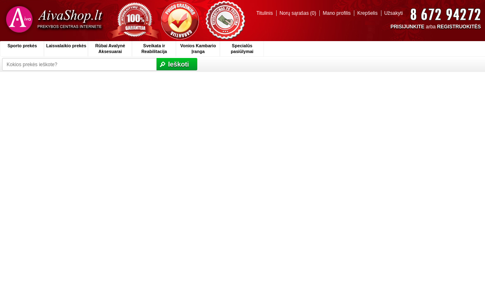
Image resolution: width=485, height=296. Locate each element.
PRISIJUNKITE (407, 27)
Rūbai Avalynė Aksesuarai (110, 48)
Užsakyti (393, 13)
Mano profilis (337, 13)
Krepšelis (367, 13)
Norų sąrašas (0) (297, 13)
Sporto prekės (22, 45)
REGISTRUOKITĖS (459, 27)
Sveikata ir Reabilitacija (154, 48)
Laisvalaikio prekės (66, 45)
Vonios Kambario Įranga (198, 48)
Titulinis (264, 13)
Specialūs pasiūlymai (242, 48)
